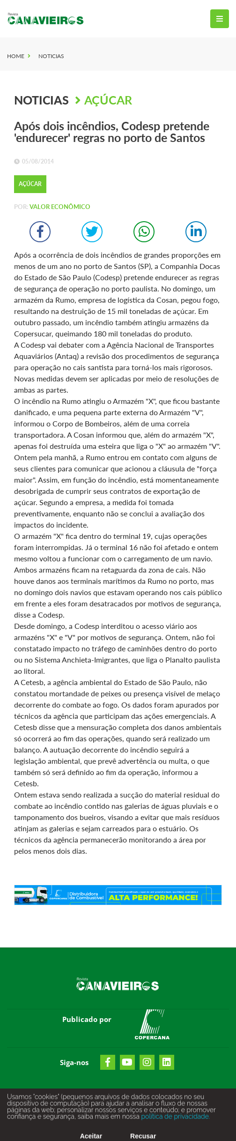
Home (15, 56)
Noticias (51, 56)
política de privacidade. (175, 1119)
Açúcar (108, 100)
